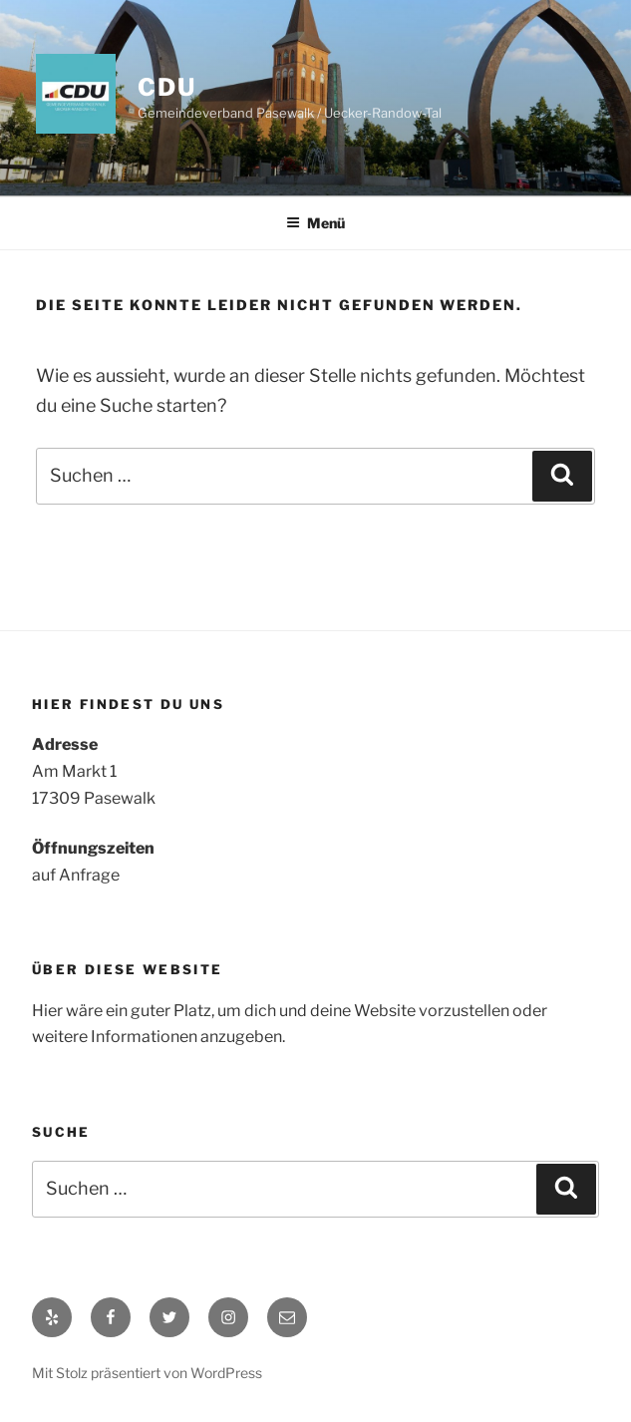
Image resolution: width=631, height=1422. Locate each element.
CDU (167, 87)
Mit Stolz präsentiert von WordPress (147, 1372)
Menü (315, 222)
